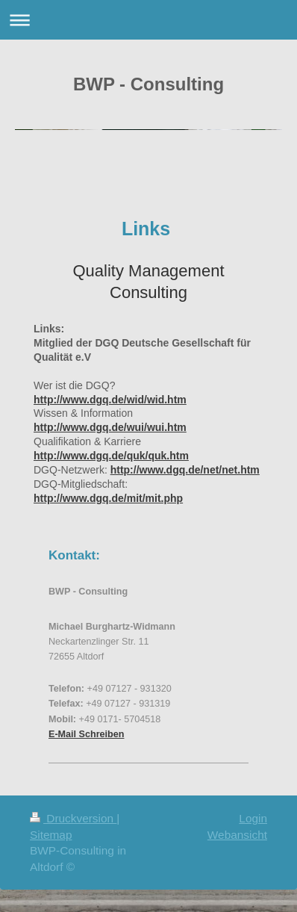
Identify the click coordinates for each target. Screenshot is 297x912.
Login (253, 818)
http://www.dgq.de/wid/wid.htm (110, 400)
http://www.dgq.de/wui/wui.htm (110, 427)
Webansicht (237, 834)
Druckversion (73, 818)
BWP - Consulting (148, 84)
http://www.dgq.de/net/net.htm (185, 470)
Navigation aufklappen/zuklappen (148, 20)
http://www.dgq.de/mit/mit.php (108, 498)
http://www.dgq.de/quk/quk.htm (111, 456)
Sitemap (51, 834)
